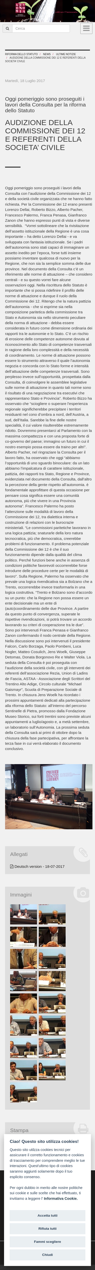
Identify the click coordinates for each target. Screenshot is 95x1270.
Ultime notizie (66, 54)
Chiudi (47, 1255)
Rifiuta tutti (48, 1228)
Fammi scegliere (47, 1242)
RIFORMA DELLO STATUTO (21, 54)
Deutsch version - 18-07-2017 (37, 866)
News (47, 54)
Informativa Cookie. (61, 1199)
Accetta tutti (47, 1215)
